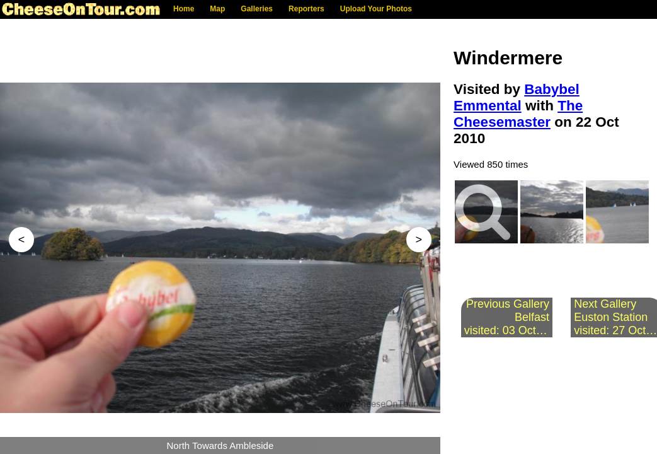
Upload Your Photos (376, 8)
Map (217, 8)
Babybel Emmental (517, 97)
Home (183, 8)
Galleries (257, 8)
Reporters (306, 8)
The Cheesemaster (518, 114)
